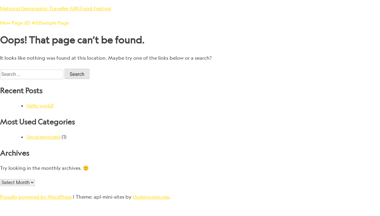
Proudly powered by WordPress (36, 197)
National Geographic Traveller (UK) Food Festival (55, 8)
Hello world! (40, 106)
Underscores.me (151, 197)
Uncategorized (43, 137)
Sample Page (54, 23)
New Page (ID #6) (20, 23)
